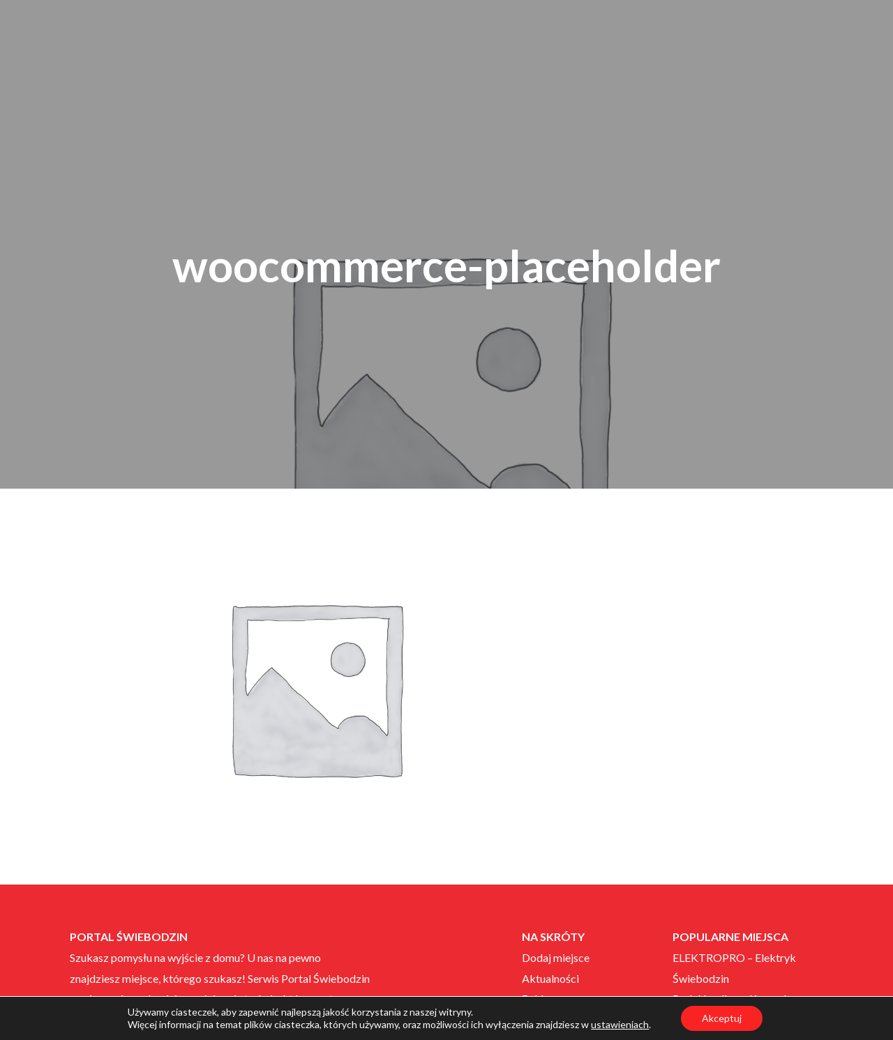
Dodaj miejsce (556, 957)
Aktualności (550, 978)
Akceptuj (722, 1018)
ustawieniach (620, 1024)
